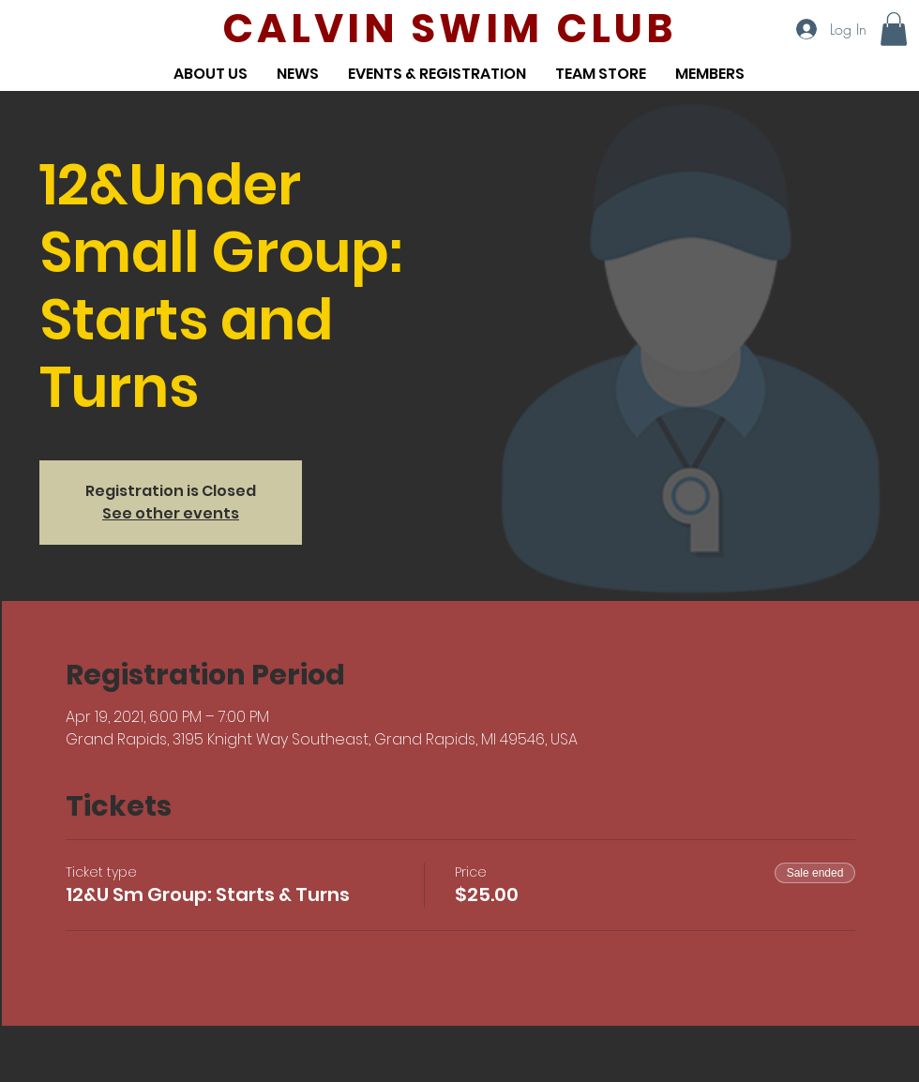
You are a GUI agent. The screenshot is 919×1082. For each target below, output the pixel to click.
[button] (894, 29)
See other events (170, 513)
